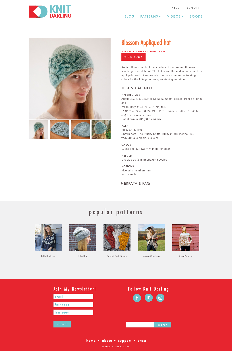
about (107, 340)
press (142, 340)
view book (133, 57)
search (162, 325)
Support (193, 7)
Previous (26, 79)
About (176, 7)
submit (62, 324)
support (124, 340)
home (91, 340)
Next (113, 79)
